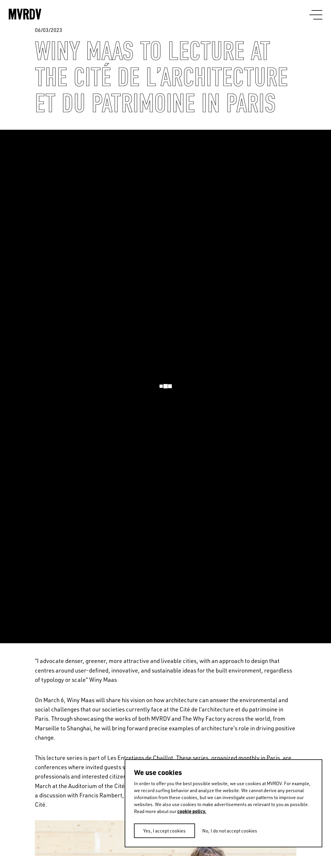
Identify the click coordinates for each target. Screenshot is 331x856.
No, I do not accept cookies (229, 831)
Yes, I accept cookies (164, 831)
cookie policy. (191, 811)
